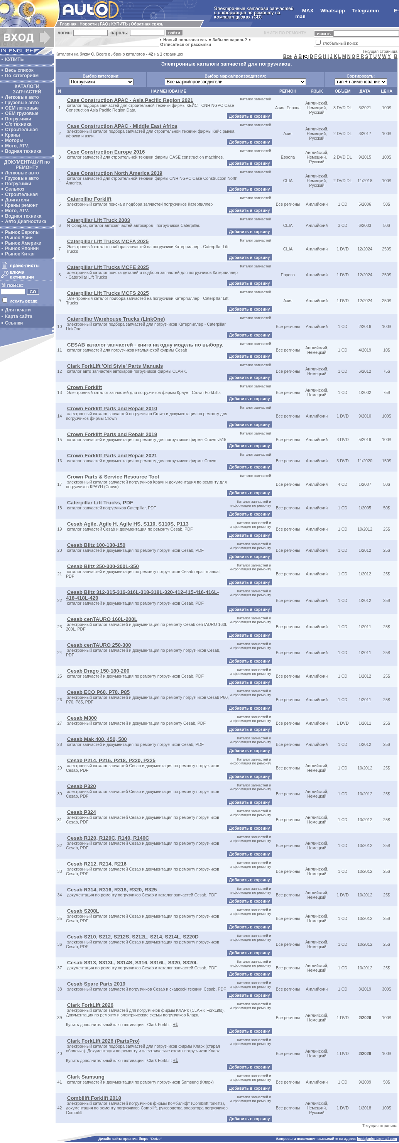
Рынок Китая (19, 254)
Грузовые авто (22, 102)
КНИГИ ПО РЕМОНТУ (285, 32)
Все (287, 56)
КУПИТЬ (119, 24)
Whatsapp (332, 11)
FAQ (104, 24)
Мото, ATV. (17, 146)
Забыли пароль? (230, 39)
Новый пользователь (185, 39)
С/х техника (18, 124)
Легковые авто (22, 97)
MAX (308, 11)
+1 (175, 1024)
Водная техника (23, 151)
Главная (68, 24)
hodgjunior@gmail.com (377, 1139)
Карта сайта (18, 316)
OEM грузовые (22, 113)
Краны (12, 135)
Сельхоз (14, 189)
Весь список (19, 70)
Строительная (21, 129)
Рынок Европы (22, 232)
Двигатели (17, 200)
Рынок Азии (19, 237)
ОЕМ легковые (22, 108)
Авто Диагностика (25, 221)
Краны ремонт (21, 205)
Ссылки (14, 323)
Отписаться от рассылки (185, 44)
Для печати (18, 310)
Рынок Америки (23, 243)
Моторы (14, 140)
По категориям (22, 75)
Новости (88, 24)
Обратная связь (147, 24)
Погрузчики (18, 119)
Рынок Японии (22, 248)
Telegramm (365, 11)
